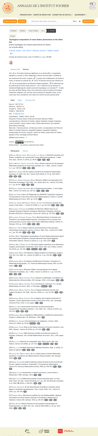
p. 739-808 (51, 31)
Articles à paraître (10, 21)
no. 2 (43, 31)
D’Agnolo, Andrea (15, 50)
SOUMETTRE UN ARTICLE (62, 15)
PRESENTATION (26, 15)
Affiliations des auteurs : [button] (18, 137)
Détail (12, 100)
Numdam (34, 249)
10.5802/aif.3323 (18, 114)
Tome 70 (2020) (33, 31)
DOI (39, 159)
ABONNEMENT (80, 15)
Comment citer (30, 100)
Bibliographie (15, 151)
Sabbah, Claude (52, 50)
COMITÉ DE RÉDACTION (42, 15)
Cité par (25, 151)
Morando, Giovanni (39, 50)
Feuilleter (22, 21)
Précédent (13, 31)
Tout (74, 21)
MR (44, 159)
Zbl (48, 159)
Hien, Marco (27, 50)
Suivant (12, 36)
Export (20, 100)
